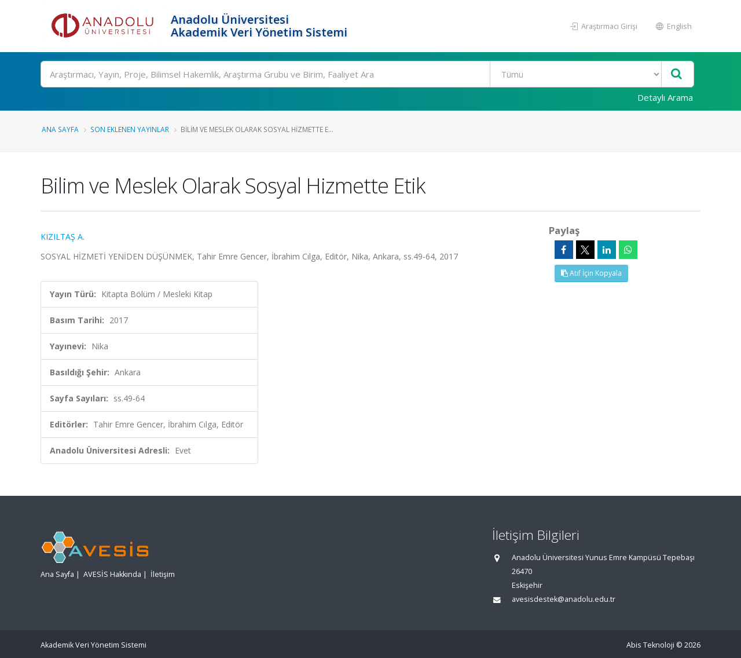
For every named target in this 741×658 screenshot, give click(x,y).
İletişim (163, 574)
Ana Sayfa (60, 129)
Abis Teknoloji (650, 645)
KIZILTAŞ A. (63, 236)
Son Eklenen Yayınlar (129, 129)
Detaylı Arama (665, 97)
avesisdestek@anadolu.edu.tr (563, 599)
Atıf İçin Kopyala (591, 273)
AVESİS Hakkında (112, 574)
